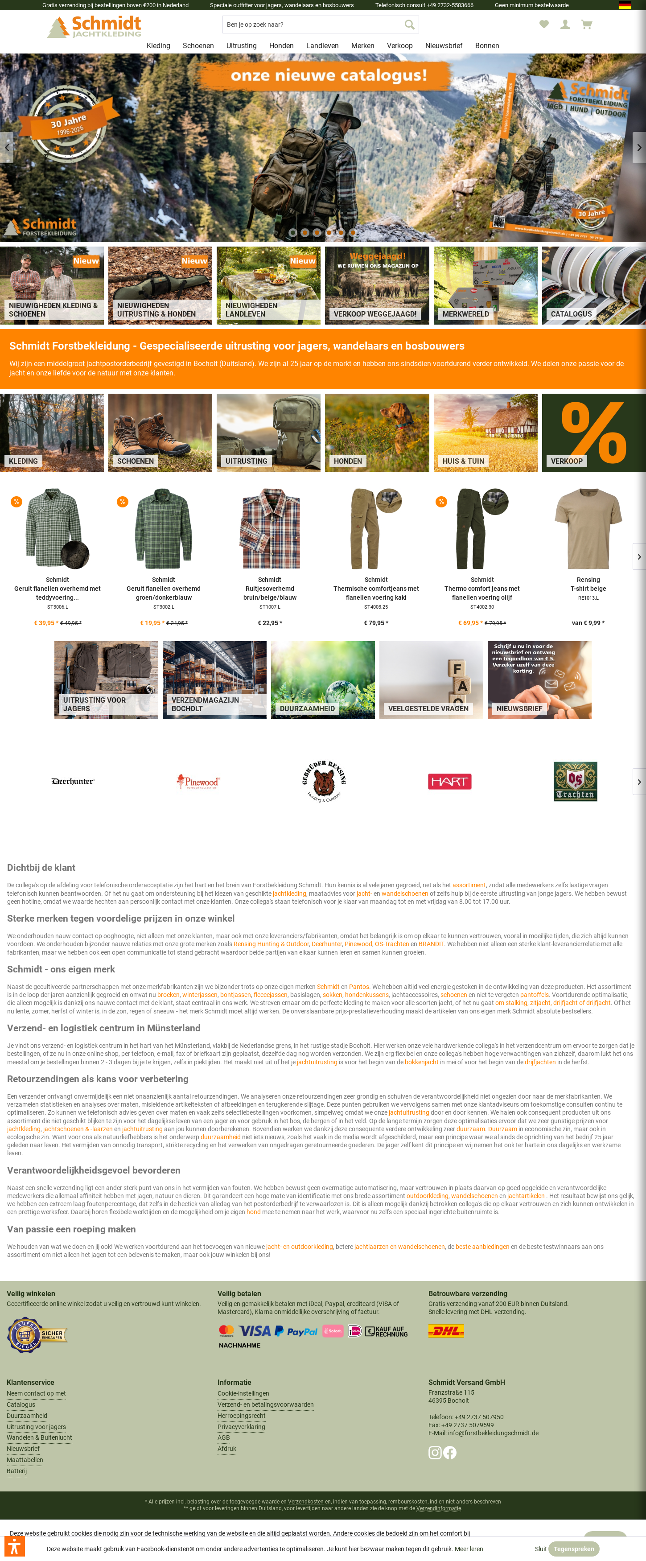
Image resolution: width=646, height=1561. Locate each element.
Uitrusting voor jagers (36, 1426)
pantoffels (534, 994)
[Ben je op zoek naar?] (320, 24)
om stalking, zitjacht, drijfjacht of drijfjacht (553, 1002)
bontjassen (235, 994)
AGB (224, 1437)
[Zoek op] (409, 24)
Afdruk (227, 1448)
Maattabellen (25, 1459)
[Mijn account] (565, 24)
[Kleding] (158, 46)
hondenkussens (367, 994)
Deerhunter (327, 943)
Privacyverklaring (241, 1426)
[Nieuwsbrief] (444, 46)
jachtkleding (289, 893)
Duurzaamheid (27, 1415)
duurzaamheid (221, 1137)
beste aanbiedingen (483, 1246)
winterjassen (200, 994)
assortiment (469, 885)
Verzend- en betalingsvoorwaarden (266, 1404)
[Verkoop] (400, 46)
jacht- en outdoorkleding (299, 1246)
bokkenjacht (422, 1062)
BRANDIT (431, 943)
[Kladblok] (544, 24)
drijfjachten (541, 1062)
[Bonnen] (487, 46)
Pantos (359, 986)
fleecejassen (271, 994)
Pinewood (358, 943)
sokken (332, 994)
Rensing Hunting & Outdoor (271, 943)
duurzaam (471, 1129)
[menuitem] (320, 24)
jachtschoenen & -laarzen (78, 1129)
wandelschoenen (406, 893)
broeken (168, 994)
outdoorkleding (427, 1195)
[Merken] (363, 46)
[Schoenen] (198, 46)
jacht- (365, 893)
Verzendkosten (306, 1502)
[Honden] (281, 46)
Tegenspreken (574, 1549)
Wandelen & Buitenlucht (39, 1437)
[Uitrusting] (241, 46)
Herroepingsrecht (242, 1415)
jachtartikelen (526, 1195)
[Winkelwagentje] (590, 24)
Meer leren (469, 1549)
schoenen (454, 994)
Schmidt (329, 986)
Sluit (541, 1549)
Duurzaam (503, 1129)
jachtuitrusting (318, 1062)
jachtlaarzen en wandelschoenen (399, 1246)
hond (254, 1211)
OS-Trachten (392, 943)
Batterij (17, 1471)
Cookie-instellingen (243, 1393)
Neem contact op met (36, 1393)
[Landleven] (322, 46)
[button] (14, 1546)
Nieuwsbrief (23, 1448)
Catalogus (21, 1404)
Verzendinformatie (438, 1508)
